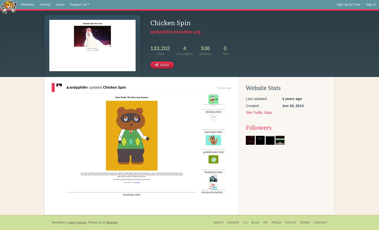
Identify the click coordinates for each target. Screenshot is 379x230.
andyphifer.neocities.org (175, 32)
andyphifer (77, 87)
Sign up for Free (348, 4)
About (219, 222)
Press (276, 222)
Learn (60, 4)
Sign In (371, 4)
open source (77, 222)
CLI (245, 222)
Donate (233, 222)
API (265, 222)
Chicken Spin (114, 87)
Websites (27, 4)
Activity (45, 4)
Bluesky (112, 222)
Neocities (58, 222)
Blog (255, 222)
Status (290, 222)
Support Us (79, 5)
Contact (320, 222)
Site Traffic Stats (259, 112)
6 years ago (224, 87)
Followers (258, 128)
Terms (305, 222)
